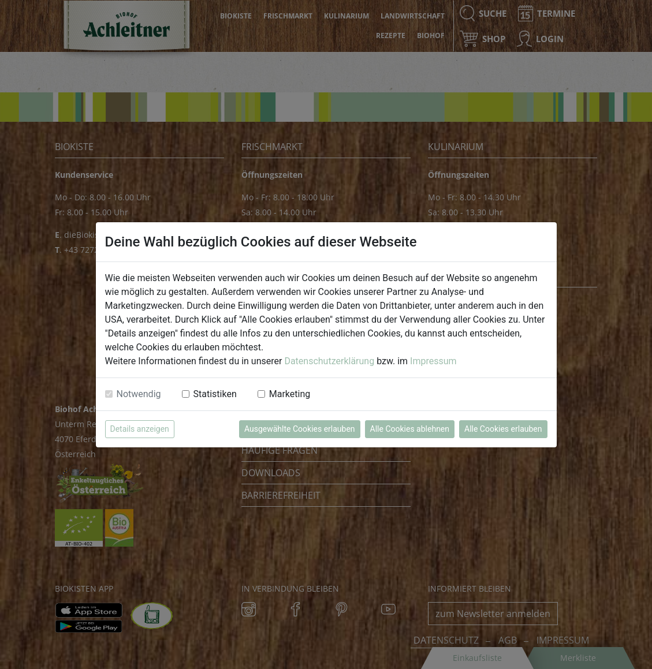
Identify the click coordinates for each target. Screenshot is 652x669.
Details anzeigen (139, 428)
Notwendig (139, 393)
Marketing (289, 393)
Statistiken (215, 393)
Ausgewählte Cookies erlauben (299, 428)
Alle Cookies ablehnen (409, 428)
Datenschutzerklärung (329, 361)
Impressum (433, 361)
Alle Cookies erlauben (503, 428)
